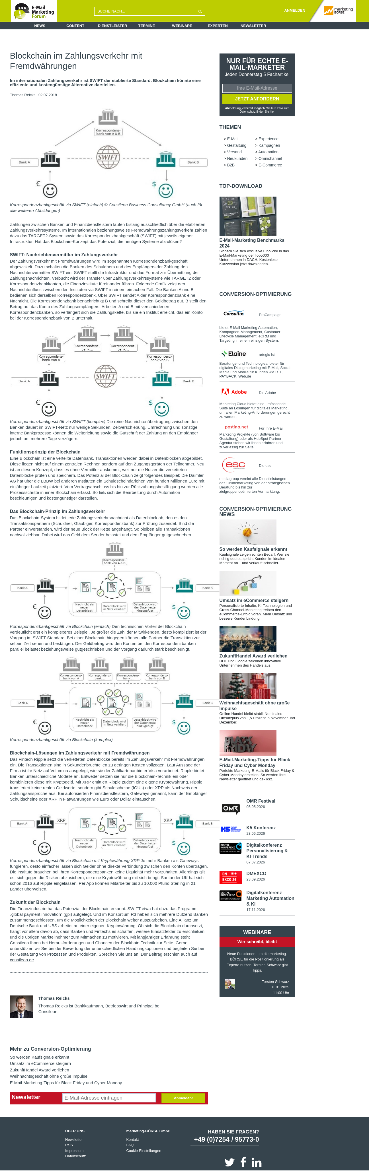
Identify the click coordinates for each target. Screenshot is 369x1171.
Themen (230, 127)
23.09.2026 (255, 879)
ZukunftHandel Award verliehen (39, 1069)
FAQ (130, 1145)
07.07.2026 (255, 862)
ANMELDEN (294, 10)
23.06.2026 (255, 833)
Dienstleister (112, 26)
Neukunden (237, 158)
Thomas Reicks (23, 95)
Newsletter (253, 26)
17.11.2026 (255, 910)
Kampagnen (269, 145)
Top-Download (241, 186)
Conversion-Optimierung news (256, 512)
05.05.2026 (255, 807)
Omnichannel (270, 158)
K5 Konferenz (261, 827)
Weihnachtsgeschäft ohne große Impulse (48, 1076)
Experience (268, 139)
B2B (231, 165)
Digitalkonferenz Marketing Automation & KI (270, 898)
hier (272, 111)
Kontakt (132, 1139)
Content (75, 26)
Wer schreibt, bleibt (257, 941)
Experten (218, 26)
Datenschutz (75, 1156)
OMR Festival (260, 801)
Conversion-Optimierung (256, 294)
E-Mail (233, 139)
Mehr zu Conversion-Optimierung (50, 1049)
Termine (146, 26)
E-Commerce (270, 165)
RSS (69, 1145)
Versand (234, 152)
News (39, 26)
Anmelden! (183, 1098)
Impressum (74, 1151)
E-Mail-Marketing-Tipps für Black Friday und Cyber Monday (66, 1082)
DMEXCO (256, 873)
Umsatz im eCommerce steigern (40, 1063)
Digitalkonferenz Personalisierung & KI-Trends (267, 851)
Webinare (182, 26)
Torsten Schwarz (275, 982)
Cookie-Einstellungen (143, 1151)
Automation (268, 152)
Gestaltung (237, 145)
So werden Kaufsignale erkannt (39, 1057)
